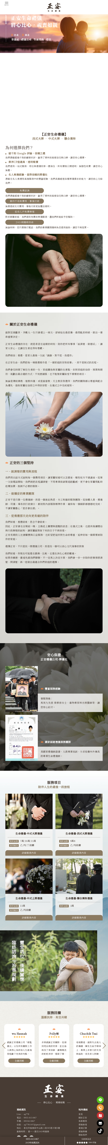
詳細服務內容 (29, 858)
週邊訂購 (82, 1128)
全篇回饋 (19, 1060)
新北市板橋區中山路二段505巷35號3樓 (42, 1128)
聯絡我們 (82, 1135)
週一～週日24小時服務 (38, 1131)
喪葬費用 (82, 1121)
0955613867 (29, 1121)
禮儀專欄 (82, 1131)
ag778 (26, 1114)
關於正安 (82, 1118)
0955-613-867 (30, 1118)
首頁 (81, 1114)
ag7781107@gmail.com (34, 1125)
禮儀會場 (82, 1125)
